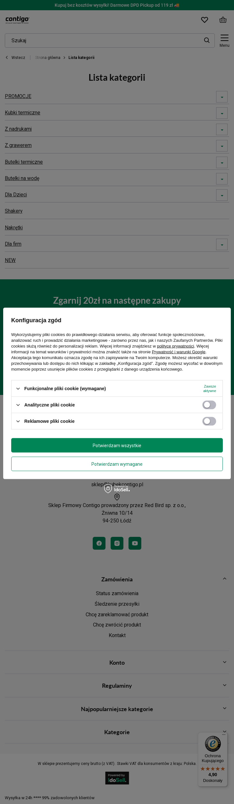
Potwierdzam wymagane (117, 463)
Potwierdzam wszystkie (117, 445)
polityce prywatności (175, 346)
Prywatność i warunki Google (179, 351)
